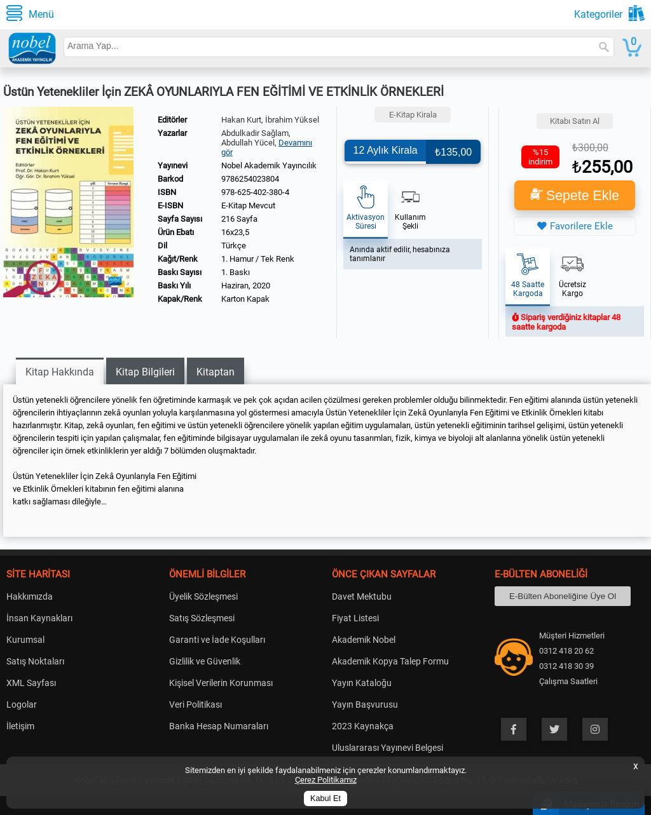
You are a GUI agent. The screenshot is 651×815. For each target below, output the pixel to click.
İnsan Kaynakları (39, 618)
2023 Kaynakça (363, 726)
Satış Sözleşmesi (202, 618)
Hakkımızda (29, 596)
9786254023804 (250, 179)
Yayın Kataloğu (362, 683)
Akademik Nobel (363, 640)
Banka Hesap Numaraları (218, 726)
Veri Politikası (195, 704)
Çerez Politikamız (326, 780)
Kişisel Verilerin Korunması (221, 683)
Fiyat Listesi (355, 618)
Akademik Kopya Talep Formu (390, 661)
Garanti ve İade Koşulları (217, 640)
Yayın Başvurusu (365, 704)
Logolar (21, 704)
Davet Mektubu (362, 596)
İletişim (20, 726)
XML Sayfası (31, 683)
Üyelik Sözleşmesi (203, 596)
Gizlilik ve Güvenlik (204, 661)
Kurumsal (25, 640)
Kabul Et (325, 798)
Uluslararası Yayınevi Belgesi (387, 748)
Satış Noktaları (35, 661)
